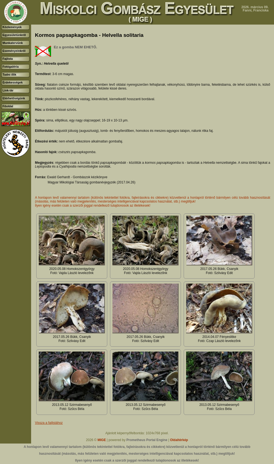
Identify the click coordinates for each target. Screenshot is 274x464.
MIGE (101, 440)
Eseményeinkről (13, 50)
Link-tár (7, 90)
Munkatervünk (12, 42)
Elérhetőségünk (13, 98)
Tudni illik (9, 74)
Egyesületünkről (14, 35)
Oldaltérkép (179, 440)
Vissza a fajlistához (49, 423)
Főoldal (7, 106)
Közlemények (12, 27)
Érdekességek (12, 82)
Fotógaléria (10, 66)
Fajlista (7, 58)
